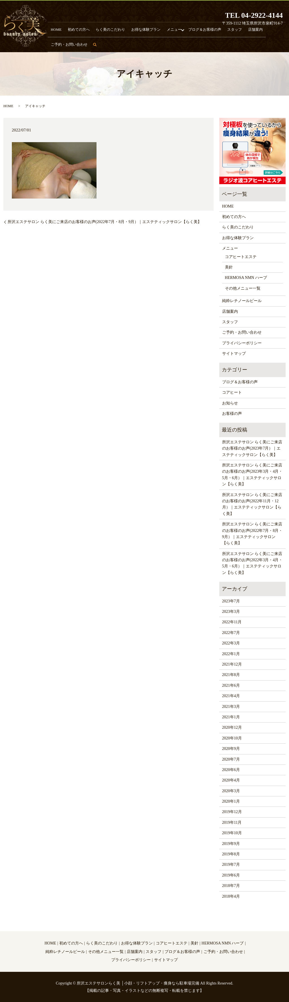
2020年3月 (231, 791)
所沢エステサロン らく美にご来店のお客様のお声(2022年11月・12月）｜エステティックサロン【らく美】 (252, 504)
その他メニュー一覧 (242, 288)
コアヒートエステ (241, 257)
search (285, 47)
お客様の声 (232, 413)
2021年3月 (231, 706)
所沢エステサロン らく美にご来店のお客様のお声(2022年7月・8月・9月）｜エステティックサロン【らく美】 (105, 222)
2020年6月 (231, 770)
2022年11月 (232, 622)
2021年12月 (232, 664)
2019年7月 (231, 864)
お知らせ (230, 403)
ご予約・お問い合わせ (258, 44)
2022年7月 (231, 633)
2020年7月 (231, 759)
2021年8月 (231, 675)
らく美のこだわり (103, 44)
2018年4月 (231, 896)
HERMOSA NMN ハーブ (246, 278)
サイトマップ (234, 353)
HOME (57, 44)
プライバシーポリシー (242, 343)
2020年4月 (231, 780)
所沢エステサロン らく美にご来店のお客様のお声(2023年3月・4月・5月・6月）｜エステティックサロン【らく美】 (252, 474)
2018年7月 (231, 886)
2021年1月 (231, 717)
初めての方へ (76, 44)
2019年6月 (231, 875)
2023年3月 (231, 611)
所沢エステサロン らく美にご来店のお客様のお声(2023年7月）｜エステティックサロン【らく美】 (252, 448)
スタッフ (213, 44)
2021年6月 (231, 685)
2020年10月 (232, 738)
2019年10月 (232, 833)
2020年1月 (231, 801)
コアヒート (232, 392)
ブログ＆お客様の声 (187, 44)
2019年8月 (231, 854)
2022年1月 (231, 654)
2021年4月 (231, 696)
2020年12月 (232, 727)
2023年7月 (231, 601)
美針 (229, 267)
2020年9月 (231, 748)
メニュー (159, 44)
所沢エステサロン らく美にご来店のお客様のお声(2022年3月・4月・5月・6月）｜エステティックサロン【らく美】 (252, 563)
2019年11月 (232, 822)
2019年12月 (232, 812)
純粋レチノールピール (242, 301)
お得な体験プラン (134, 44)
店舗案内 (230, 44)
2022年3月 (231, 643)
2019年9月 (231, 844)
